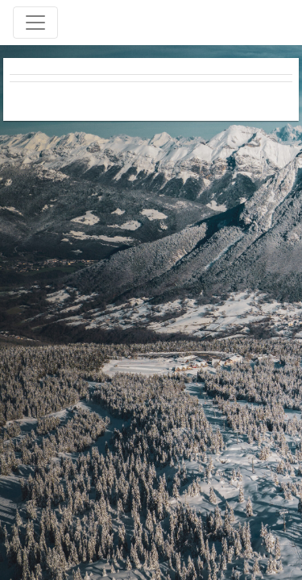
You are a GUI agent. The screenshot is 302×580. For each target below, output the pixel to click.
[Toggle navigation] (35, 22)
